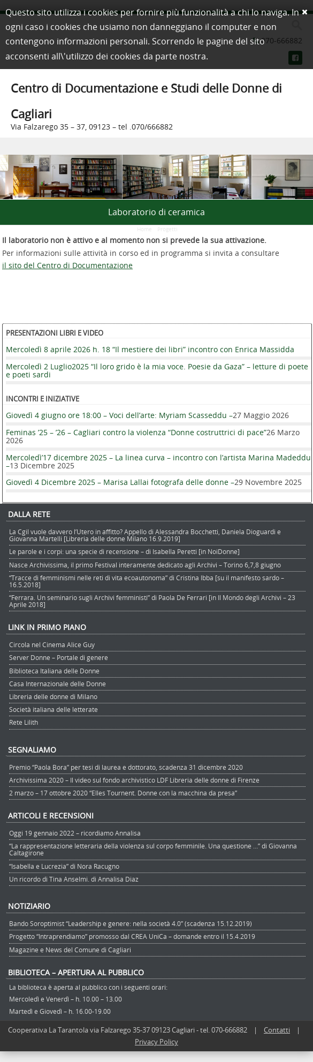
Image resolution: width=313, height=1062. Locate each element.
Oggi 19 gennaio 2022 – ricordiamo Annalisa (75, 833)
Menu (156, 146)
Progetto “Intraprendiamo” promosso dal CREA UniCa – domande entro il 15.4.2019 (132, 936)
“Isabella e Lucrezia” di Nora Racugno (64, 866)
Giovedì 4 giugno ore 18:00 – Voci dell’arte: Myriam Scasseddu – (119, 415)
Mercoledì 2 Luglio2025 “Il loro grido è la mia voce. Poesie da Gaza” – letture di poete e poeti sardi (157, 370)
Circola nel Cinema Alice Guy (52, 644)
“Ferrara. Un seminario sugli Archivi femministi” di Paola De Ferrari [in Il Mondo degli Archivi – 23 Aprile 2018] (152, 601)
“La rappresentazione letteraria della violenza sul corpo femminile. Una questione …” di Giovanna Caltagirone (153, 849)
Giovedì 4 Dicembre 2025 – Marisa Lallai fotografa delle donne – (120, 482)
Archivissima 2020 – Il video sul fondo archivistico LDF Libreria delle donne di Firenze (134, 780)
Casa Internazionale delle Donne (57, 683)
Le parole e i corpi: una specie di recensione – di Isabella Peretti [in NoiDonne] (124, 551)
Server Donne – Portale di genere (58, 657)
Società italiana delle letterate (53, 709)
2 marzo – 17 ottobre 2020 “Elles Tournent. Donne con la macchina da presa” (123, 792)
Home (144, 229)
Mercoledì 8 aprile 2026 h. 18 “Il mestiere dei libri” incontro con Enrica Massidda (150, 349)
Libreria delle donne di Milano (53, 696)
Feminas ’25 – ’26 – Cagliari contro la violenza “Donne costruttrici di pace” (136, 432)
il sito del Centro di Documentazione (67, 265)
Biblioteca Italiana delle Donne (54, 670)
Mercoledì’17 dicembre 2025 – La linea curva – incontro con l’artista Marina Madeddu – (158, 461)
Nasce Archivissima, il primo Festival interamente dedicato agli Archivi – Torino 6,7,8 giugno (145, 564)
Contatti (277, 1030)
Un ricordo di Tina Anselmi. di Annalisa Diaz (74, 879)
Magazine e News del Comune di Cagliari (70, 949)
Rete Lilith (23, 722)
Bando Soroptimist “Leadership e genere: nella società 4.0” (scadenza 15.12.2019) (130, 923)
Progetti (167, 229)
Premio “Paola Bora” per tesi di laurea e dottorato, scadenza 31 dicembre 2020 (126, 767)
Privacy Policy (156, 1041)
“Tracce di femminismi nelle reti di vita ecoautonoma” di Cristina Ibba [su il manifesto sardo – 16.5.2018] (146, 581)
